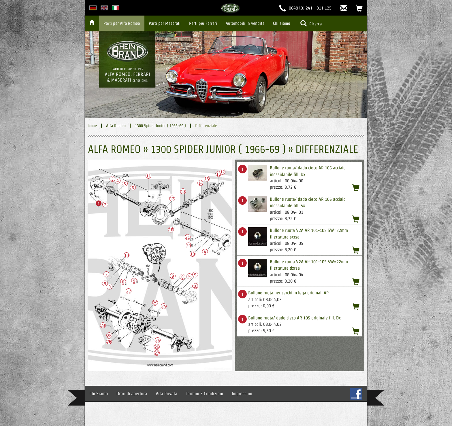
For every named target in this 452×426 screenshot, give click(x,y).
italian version (115, 7)
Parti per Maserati (164, 23)
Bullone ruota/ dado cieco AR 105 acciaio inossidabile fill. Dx (308, 171)
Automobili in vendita (245, 23)
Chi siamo (281, 23)
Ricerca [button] (311, 23)
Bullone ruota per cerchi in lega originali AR (288, 292)
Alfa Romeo (116, 125)
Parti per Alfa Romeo (121, 23)
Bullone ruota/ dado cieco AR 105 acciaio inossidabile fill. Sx (308, 202)
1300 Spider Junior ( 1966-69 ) (160, 125)
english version (104, 7)
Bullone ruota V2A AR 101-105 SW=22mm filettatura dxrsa (309, 264)
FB (356, 394)
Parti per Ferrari (203, 23)
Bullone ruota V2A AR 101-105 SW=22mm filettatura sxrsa (309, 233)
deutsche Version (93, 7)
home (92, 125)
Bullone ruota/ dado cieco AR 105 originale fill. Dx (294, 317)
